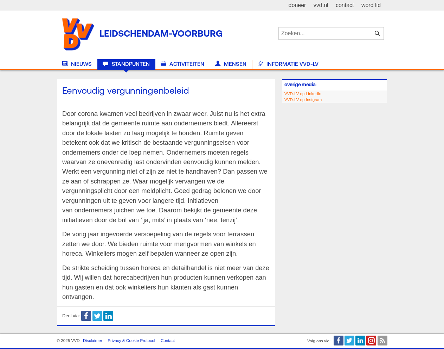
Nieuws (77, 64)
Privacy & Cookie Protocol (131, 340)
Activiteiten (182, 64)
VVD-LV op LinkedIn (302, 93)
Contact (168, 340)
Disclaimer (92, 340)
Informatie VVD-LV (288, 64)
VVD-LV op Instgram (303, 99)
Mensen (230, 64)
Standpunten (126, 64)
